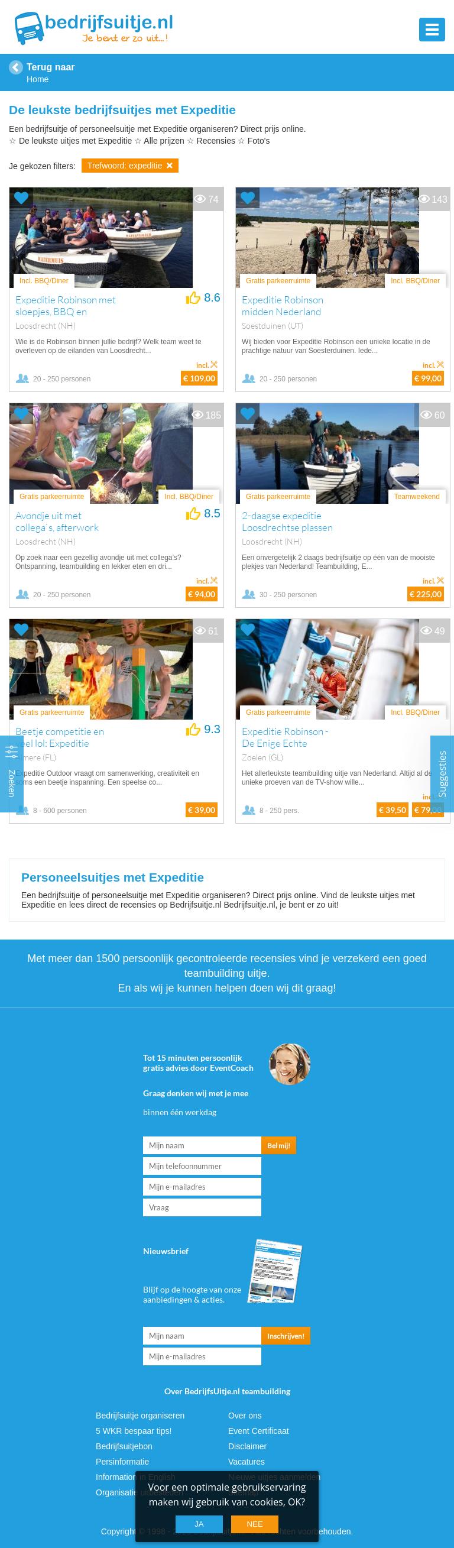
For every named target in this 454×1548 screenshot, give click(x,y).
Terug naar (51, 67)
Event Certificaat (258, 1431)
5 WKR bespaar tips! (133, 1431)
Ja (199, 1524)
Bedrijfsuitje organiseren (140, 1415)
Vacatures (246, 1461)
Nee (254, 1524)
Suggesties (442, 774)
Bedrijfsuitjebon (124, 1446)
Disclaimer (247, 1446)
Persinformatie (122, 1461)
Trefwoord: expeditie (130, 165)
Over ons (245, 1415)
